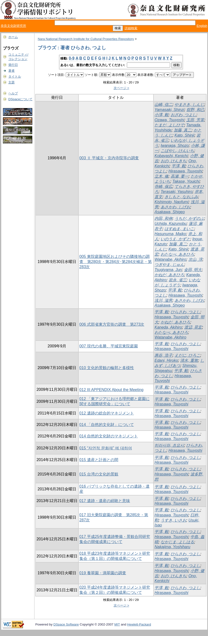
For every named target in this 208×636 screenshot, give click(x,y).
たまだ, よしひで (169, 125)
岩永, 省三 (177, 280)
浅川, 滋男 (163, 300)
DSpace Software (66, 624)
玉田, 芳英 (195, 120)
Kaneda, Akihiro (168, 327)
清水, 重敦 (189, 360)
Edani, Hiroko (166, 360)
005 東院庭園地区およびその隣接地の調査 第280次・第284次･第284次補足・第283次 (115, 261)
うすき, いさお (173, 520)
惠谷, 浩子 (163, 355)
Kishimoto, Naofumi (171, 202)
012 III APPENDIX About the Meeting (111, 390)
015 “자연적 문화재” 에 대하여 (105, 448)
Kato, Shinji (184, 135)
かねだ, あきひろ (169, 275)
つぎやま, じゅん (169, 264)
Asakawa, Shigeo (169, 212)
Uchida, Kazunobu (170, 224)
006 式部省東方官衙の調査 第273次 (111, 324)
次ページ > (121, 88)
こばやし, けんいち (177, 151)
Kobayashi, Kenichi (171, 156)
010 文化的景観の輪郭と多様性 (106, 368)
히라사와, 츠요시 (169, 445)
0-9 (72, 58)
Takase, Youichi (185, 181)
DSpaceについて (20, 99)
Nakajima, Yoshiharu (172, 547)
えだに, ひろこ (187, 355)
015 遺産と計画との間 (98, 460)
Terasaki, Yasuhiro (176, 192)
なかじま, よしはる (177, 542)
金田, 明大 (193, 270)
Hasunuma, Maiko (170, 234)
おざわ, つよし (183, 115)
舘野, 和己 (195, 110)
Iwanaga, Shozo (175, 145)
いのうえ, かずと (175, 239)
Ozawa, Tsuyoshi (169, 120)
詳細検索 (131, 28)
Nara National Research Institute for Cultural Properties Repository (86, 39)
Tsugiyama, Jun (168, 270)
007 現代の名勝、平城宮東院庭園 (108, 346)
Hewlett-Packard (139, 624)
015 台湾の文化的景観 (98, 474)
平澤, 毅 (179, 166)
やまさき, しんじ (189, 104)
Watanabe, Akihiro (170, 259)
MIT (117, 624)
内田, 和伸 (163, 218)
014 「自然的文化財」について (106, 425)
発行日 (13, 65)
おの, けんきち (173, 161)
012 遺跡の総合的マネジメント (106, 413)
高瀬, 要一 (179, 176)
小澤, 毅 (161, 115)
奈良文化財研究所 (13, 26)
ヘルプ (13, 93)
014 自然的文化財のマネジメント (108, 436)
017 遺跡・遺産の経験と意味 (104, 501)
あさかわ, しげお (175, 207)
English (202, 26)
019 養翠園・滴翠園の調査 (102, 573)
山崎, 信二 (163, 104)
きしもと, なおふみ (181, 197)
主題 (11, 82)
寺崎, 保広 (163, 186)
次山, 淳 (195, 259)
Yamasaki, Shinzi (169, 110)
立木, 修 (161, 176)
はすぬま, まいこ (179, 229)
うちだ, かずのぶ (189, 218)
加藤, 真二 (183, 130)
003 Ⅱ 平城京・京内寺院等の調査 (109, 158)
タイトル (14, 76)
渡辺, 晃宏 (193, 327)
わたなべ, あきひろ (177, 254)
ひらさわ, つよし (185, 312)
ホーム (13, 37)
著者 (11, 70)
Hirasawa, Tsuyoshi (185, 171)
